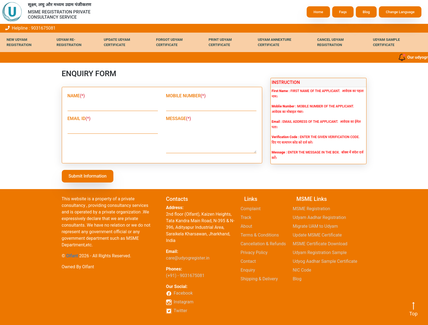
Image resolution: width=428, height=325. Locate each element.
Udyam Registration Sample (321, 252)
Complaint (252, 208)
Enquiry (249, 270)
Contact (250, 261)
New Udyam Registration (19, 42)
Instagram (180, 302)
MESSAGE (178, 118)
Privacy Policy (256, 252)
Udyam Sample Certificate (386, 42)
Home (318, 12)
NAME (76, 95)
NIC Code (303, 270)
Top (413, 309)
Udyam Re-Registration (69, 42)
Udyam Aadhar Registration (321, 217)
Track (247, 217)
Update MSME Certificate (319, 235)
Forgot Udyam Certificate (169, 42)
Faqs (343, 12)
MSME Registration (313, 208)
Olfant (72, 255)
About (248, 226)
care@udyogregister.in (188, 258)
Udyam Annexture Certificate (274, 42)
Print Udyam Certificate (220, 42)
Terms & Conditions (261, 235)
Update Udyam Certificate (117, 42)
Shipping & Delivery (261, 278)
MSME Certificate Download (322, 243)
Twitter (176, 311)
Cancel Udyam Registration (330, 42)
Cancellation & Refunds (265, 243)
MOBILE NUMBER (186, 95)
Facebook (179, 293)
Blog (366, 12)
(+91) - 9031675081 (185, 275)
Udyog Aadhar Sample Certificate (326, 261)
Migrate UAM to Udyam (317, 226)
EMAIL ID (79, 118)
